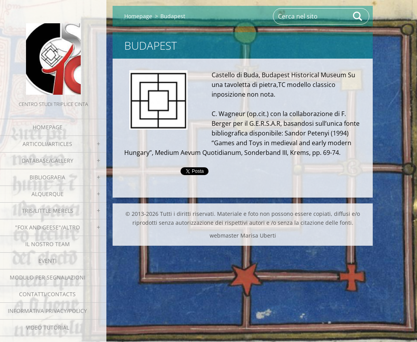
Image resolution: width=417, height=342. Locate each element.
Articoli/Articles (47, 144)
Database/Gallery (47, 160)
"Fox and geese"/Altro (47, 227)
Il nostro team (47, 244)
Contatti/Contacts (47, 294)
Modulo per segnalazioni (47, 277)
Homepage (48, 127)
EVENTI (47, 260)
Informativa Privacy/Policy (47, 310)
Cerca (358, 16)
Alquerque (47, 194)
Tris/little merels (47, 210)
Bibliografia (47, 177)
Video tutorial (47, 327)
